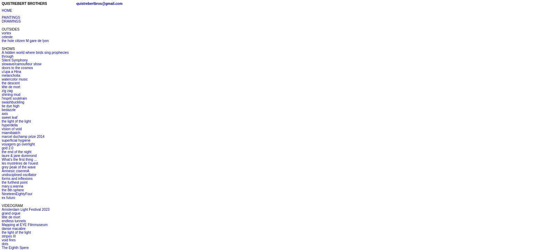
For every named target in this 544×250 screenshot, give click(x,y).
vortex (6, 33)
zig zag (7, 91)
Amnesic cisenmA (15, 171)
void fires (9, 240)
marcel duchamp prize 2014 (23, 137)
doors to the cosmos (17, 68)
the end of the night (17, 152)
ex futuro (8, 198)
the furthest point (15, 182)
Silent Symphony (15, 60)
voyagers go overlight (18, 144)
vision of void (12, 129)
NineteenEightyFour (17, 194)
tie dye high (10, 106)
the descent (11, 83)
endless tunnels (14, 221)
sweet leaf (9, 117)
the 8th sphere (13, 190)
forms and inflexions (17, 179)
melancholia (11, 75)
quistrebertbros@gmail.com (99, 4)
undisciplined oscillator (19, 175)
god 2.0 (7, 148)
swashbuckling (13, 102)
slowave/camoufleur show (22, 64)
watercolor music (15, 79)
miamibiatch (11, 133)
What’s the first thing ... (19, 159)
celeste (7, 37)
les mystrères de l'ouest (20, 163)
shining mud (11, 95)
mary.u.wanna (12, 186)
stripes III (9, 236)
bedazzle (9, 110)
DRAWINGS (11, 21)
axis (5, 114)
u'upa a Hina (11, 72)
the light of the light (16, 121)
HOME (7, 10)
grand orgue (11, 213)
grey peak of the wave (19, 167)
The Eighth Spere (15, 248)
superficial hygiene (16, 140)
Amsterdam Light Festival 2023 (26, 209)
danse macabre (14, 229)
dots (5, 244)
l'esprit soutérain (14, 98)
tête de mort (11, 87)
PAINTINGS (11, 17)
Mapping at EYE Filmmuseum (25, 225)
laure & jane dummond (19, 156)
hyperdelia (10, 125)
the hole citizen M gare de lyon (25, 41)
